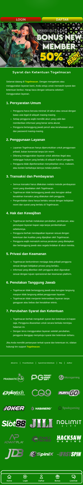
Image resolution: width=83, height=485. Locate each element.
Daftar (41, 478)
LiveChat (73, 478)
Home (9, 478)
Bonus (57, 478)
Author (69, 363)
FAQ (60, 363)
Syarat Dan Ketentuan (46, 363)
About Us (14, 363)
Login (25, 478)
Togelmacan (31, 81)
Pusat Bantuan (28, 363)
